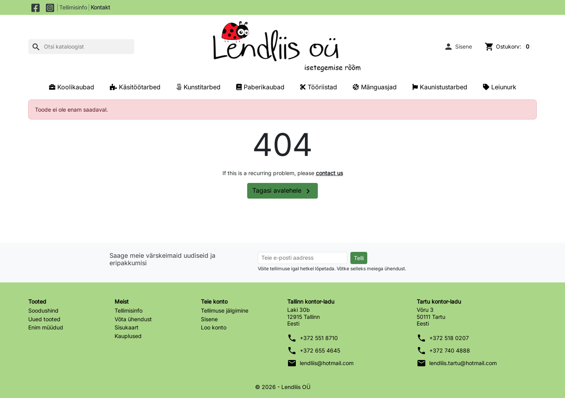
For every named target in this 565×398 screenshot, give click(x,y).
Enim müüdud (45, 327)
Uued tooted (44, 319)
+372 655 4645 (320, 350)
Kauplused (128, 336)
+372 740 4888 (449, 350)
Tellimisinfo (73, 7)
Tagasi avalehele (282, 191)
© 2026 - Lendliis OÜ (282, 387)
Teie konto (214, 301)
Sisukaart (127, 327)
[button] (458, 47)
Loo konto (213, 327)
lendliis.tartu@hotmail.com (463, 363)
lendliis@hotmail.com (327, 363)
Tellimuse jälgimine (224, 310)
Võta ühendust (133, 319)
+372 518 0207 (449, 338)
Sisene (209, 319)
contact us (329, 173)
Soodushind (43, 310)
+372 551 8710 (319, 338)
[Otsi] (81, 46)
